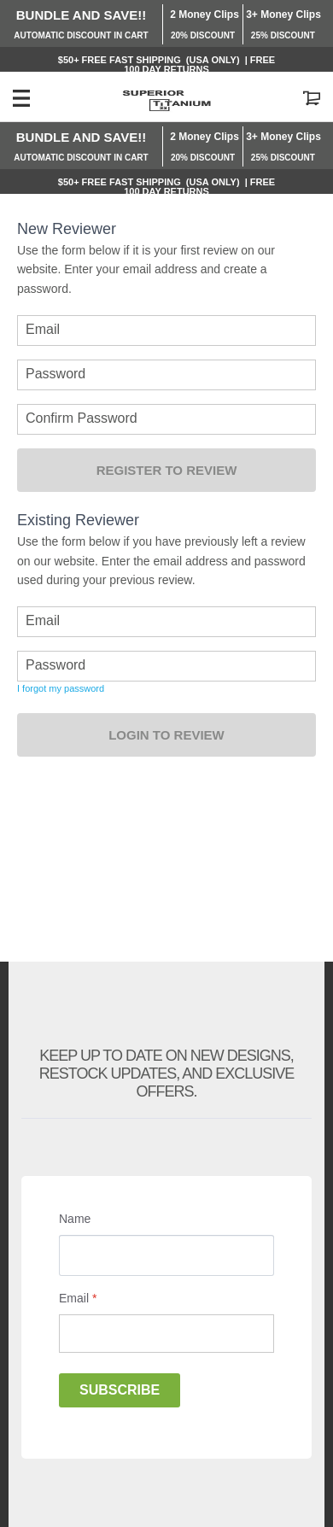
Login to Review (166, 735)
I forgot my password (60, 688)
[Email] (166, 1333)
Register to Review (166, 470)
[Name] (166, 1255)
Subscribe (119, 1390)
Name (75, 1219)
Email (77, 1298)
